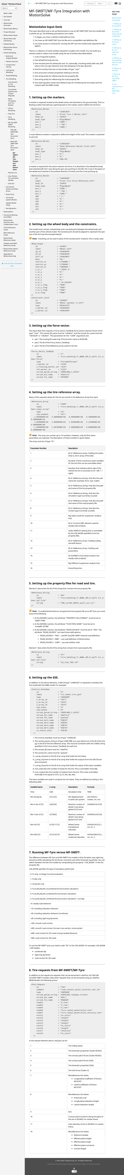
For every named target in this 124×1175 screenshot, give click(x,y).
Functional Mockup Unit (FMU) (10, 216)
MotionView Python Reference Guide (11, 250)
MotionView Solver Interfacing (10, 48)
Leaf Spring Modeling (10, 71)
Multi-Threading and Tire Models (12, 102)
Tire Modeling (11, 79)
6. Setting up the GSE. (116, 69)
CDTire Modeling (11, 109)
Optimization (8, 212)
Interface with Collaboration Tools (11, 222)
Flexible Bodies (9, 44)
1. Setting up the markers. (116, 25)
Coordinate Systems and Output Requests (12, 92)
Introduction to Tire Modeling (12, 84)
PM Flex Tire (12, 173)
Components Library (10, 66)
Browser (9, 32)
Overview (8, 24)
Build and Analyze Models (11, 57)
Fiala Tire (11, 114)
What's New (8, 13)
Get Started (8, 17)
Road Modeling (11, 75)
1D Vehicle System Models (11, 199)
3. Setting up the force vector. (116, 42)
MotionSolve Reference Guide (10, 239)
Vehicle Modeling (10, 53)
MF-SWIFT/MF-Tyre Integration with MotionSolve (15, 161)
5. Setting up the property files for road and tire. (117, 61)
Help (10, 255)
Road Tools (10, 194)
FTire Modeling (11, 118)
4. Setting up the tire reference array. (116, 51)
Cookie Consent (94, 1164)
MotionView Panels (10, 35)
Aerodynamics (11, 208)
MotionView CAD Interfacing (10, 40)
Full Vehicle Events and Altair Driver (12, 189)
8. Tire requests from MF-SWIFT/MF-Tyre (117, 88)
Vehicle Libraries (12, 61)
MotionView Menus (11, 29)
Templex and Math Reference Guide (10, 244)
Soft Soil (11, 183)
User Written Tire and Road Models (13, 178)
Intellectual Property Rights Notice (60, 1164)
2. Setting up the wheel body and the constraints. (117, 32)
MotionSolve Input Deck (116, 19)
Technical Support (80, 1164)
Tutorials (7, 20)
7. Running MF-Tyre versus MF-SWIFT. (116, 77)
